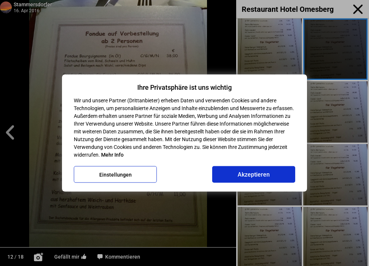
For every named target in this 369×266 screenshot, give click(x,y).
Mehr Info (112, 155)
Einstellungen (115, 174)
